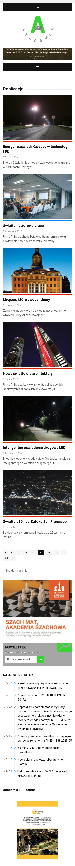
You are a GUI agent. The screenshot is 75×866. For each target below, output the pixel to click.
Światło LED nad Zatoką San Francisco (35, 521)
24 (56, 552)
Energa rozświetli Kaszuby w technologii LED (36, 149)
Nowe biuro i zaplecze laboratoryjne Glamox (40, 762)
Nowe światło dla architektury (28, 373)
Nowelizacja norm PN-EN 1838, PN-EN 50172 (41, 697)
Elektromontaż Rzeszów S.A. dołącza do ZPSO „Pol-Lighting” (43, 773)
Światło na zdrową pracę (23, 226)
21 (33, 552)
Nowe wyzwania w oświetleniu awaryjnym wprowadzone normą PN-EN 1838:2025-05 (45, 738)
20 (25, 552)
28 (6, 558)
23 (48, 552)
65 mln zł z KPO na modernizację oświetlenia (38, 750)
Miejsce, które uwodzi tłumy (26, 299)
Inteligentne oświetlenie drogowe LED (34, 447)
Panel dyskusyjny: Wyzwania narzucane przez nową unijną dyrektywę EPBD (43, 685)
